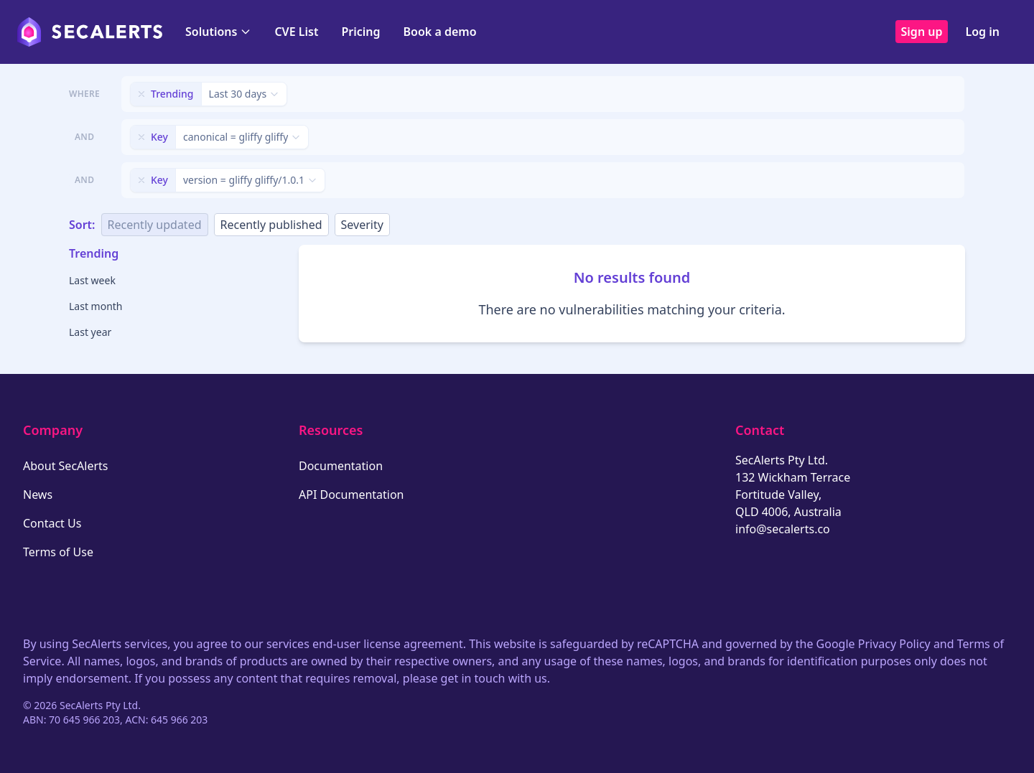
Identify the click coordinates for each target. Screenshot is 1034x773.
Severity (362, 225)
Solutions (218, 31)
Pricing (360, 31)
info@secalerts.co (782, 529)
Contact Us (52, 523)
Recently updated (155, 225)
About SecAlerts (65, 466)
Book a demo (440, 31)
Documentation (341, 466)
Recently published (271, 225)
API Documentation (351, 494)
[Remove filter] (141, 94)
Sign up (922, 31)
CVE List (296, 31)
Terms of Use (58, 552)
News (37, 494)
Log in (982, 31)
